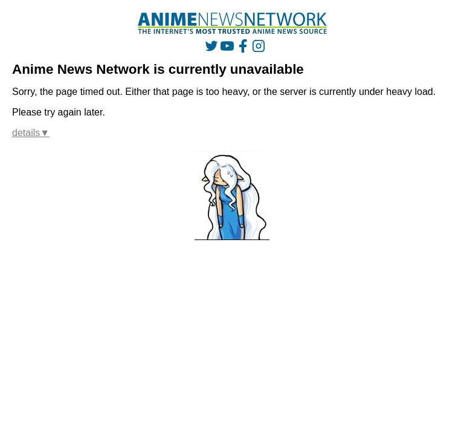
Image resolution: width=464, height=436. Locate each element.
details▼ (31, 133)
